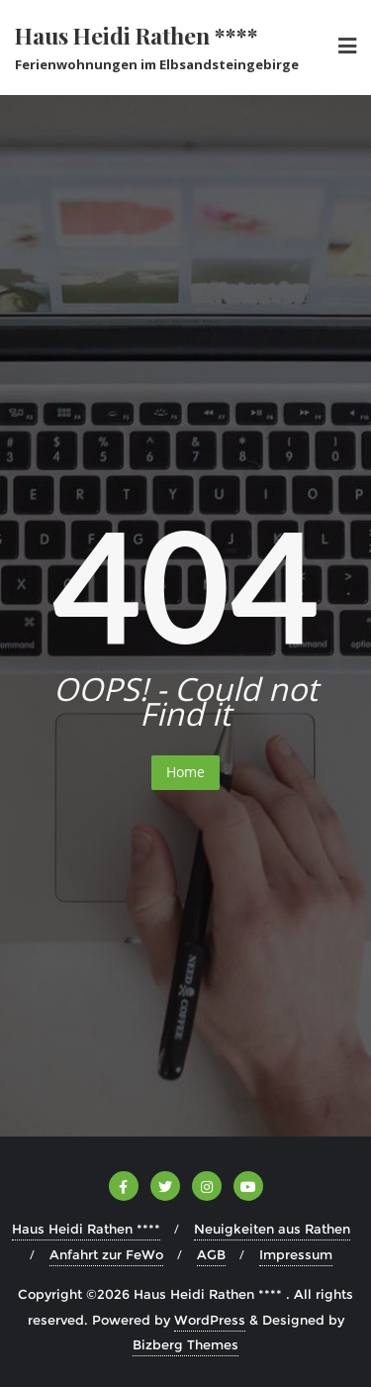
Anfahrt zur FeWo (106, 1254)
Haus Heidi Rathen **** (86, 1229)
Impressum (295, 1254)
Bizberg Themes (185, 1344)
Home (185, 771)
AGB (211, 1254)
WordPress (209, 1320)
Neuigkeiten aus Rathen (272, 1229)
